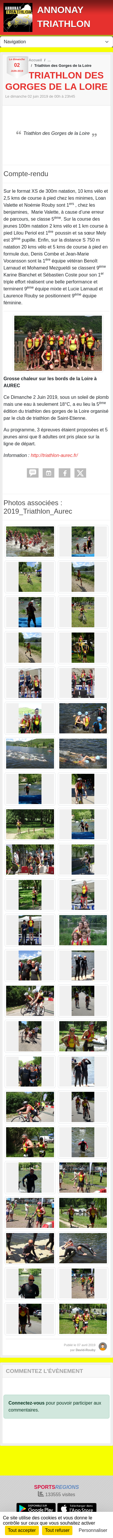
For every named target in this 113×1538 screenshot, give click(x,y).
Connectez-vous (26, 1403)
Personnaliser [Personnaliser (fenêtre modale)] (93, 1530)
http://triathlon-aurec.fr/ (54, 455)
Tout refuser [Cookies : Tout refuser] (57, 1530)
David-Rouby (85, 1350)
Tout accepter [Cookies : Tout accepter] (22, 1530)
